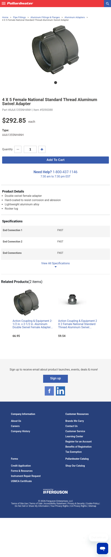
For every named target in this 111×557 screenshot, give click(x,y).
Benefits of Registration (78, 446)
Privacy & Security (76, 503)
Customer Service (75, 431)
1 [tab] (55, 82)
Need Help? (43, 172)
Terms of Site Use (19, 503)
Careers (15, 426)
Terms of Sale (35, 503)
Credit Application (21, 465)
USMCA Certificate (21, 481)
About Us (16, 421)
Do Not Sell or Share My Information (32, 506)
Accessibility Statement (55, 503)
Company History (20, 431)
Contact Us (71, 426)
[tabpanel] (55, 49)
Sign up (55, 378)
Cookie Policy (92, 503)
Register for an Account (78, 441)
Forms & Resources (22, 470)
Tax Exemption (73, 451)
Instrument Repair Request (26, 476)
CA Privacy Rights (78, 506)
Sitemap (92, 506)
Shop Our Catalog (75, 465)
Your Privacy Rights (59, 506)
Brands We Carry (74, 421)
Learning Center (74, 436)
